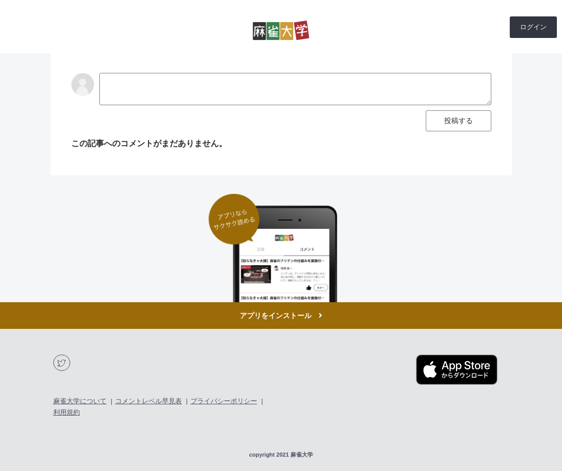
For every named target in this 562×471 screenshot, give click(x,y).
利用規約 (66, 412)
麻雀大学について (80, 401)
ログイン (533, 27)
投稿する (458, 120)
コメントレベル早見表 (148, 401)
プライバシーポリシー (224, 401)
